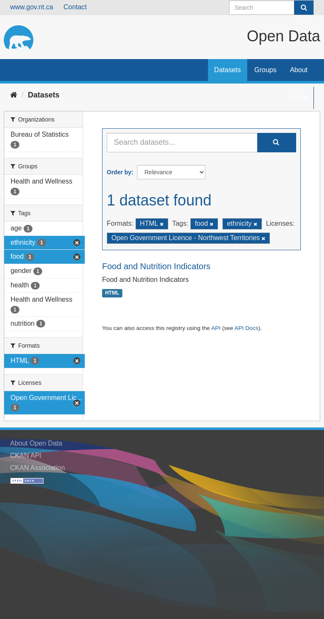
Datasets (227, 69)
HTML (112, 293)
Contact (74, 7)
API (216, 328)
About (299, 69)
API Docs (247, 328)
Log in (298, 97)
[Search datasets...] (182, 142)
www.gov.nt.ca (31, 7)
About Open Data (36, 443)
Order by (119, 172)
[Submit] (303, 7)
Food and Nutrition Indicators (156, 266)
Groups (265, 69)
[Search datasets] (271, 7)
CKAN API (25, 455)
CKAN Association (37, 467)
